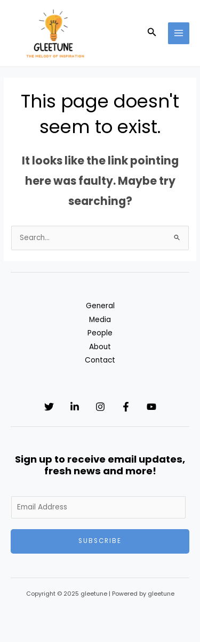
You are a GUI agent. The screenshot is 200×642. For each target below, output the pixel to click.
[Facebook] (126, 406)
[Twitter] (49, 406)
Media (100, 320)
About (100, 347)
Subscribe (100, 541)
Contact (100, 360)
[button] (152, 33)
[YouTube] (151, 406)
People (100, 333)
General (100, 306)
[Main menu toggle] (179, 33)
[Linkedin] (74, 406)
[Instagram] (100, 406)
